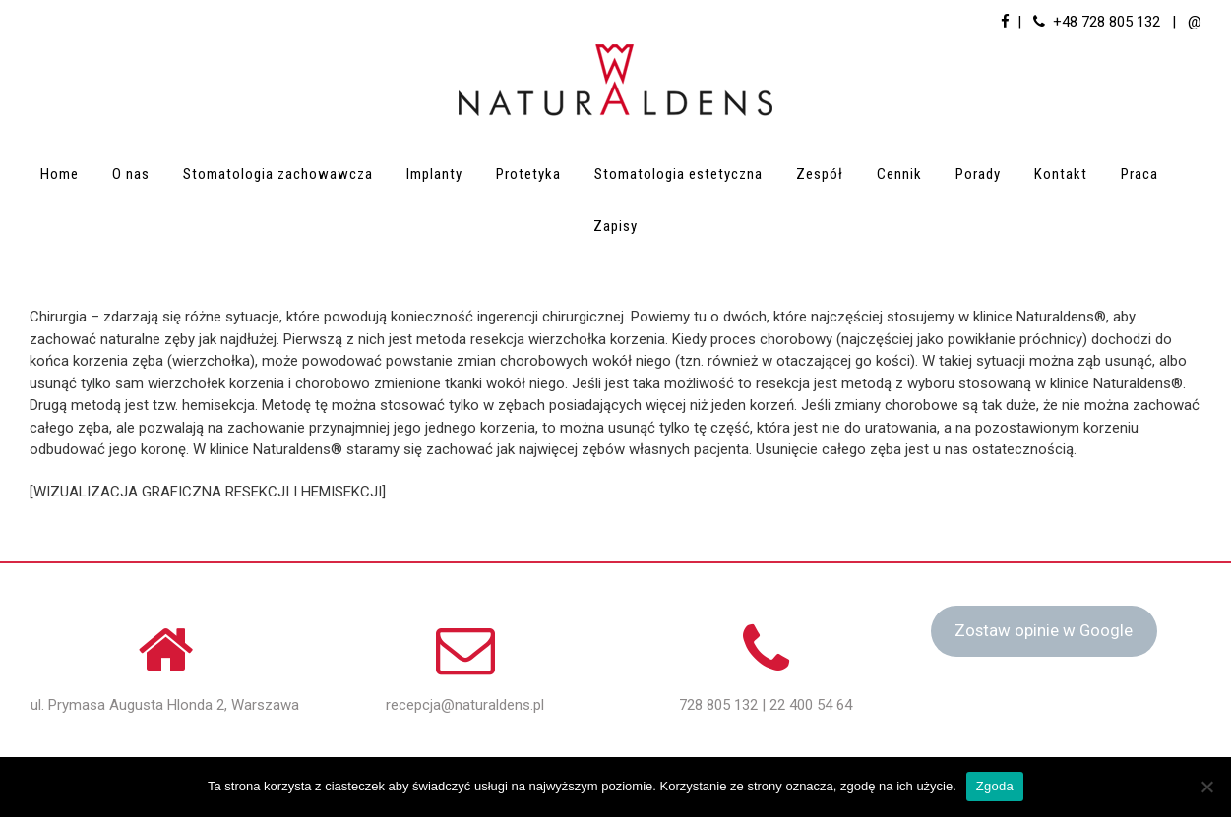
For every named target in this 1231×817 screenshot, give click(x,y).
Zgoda (995, 786)
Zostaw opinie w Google (1043, 630)
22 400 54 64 (810, 705)
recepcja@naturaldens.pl (465, 705)
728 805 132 (718, 705)
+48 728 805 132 (1106, 21)
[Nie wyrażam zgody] (1206, 786)
